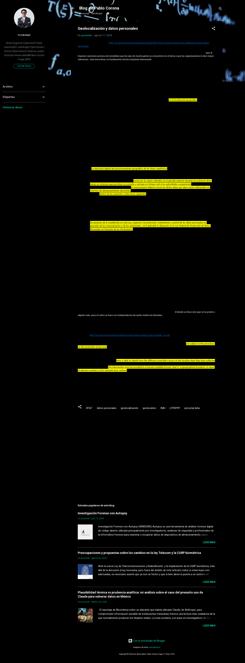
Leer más (209, 542)
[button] (213, 29)
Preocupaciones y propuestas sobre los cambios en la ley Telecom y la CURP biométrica (139, 553)
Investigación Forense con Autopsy (102, 513)
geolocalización (129, 408)
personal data (192, 408)
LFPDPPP (175, 408)
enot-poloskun (154, 647)
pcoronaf (24, 35)
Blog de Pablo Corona (99, 8)
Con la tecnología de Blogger (146, 640)
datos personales (106, 408)
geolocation (149, 408)
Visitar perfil (24, 66)
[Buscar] (220, 9)
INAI (162, 408)
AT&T (89, 408)
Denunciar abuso (12, 107)
